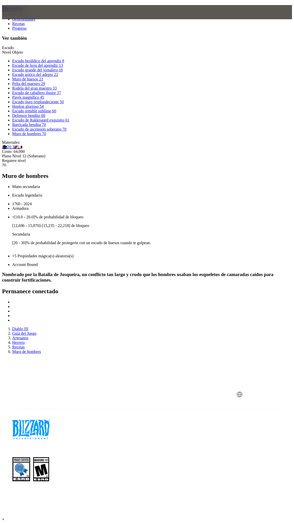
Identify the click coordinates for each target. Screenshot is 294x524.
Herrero (12, 8)
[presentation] (21, 18)
